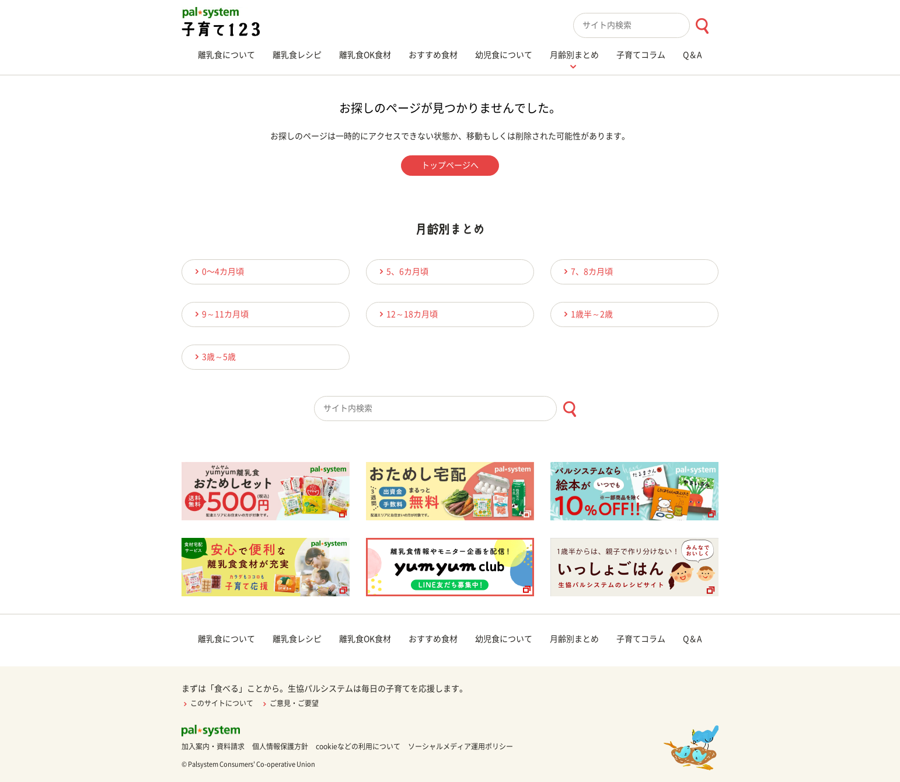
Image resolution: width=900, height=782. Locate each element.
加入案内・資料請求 (213, 746)
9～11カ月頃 (220, 314)
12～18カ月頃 (407, 314)
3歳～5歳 (213, 356)
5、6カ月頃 (402, 271)
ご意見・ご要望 (290, 703)
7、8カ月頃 (586, 271)
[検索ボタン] (702, 26)
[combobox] (645, 25)
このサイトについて (217, 703)
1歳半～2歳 (586, 314)
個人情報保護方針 (280, 746)
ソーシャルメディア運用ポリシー (460, 746)
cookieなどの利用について (358, 746)
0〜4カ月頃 (217, 271)
